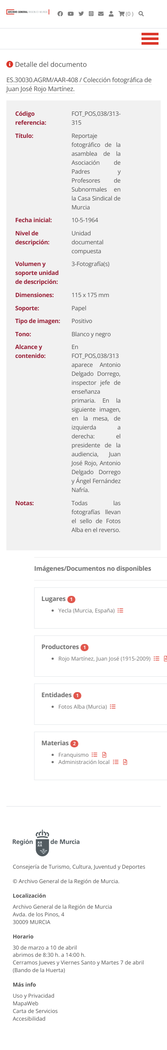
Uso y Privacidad (33, 995)
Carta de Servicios (35, 1011)
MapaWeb (25, 1003)
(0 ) (126, 13)
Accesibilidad (29, 1018)
